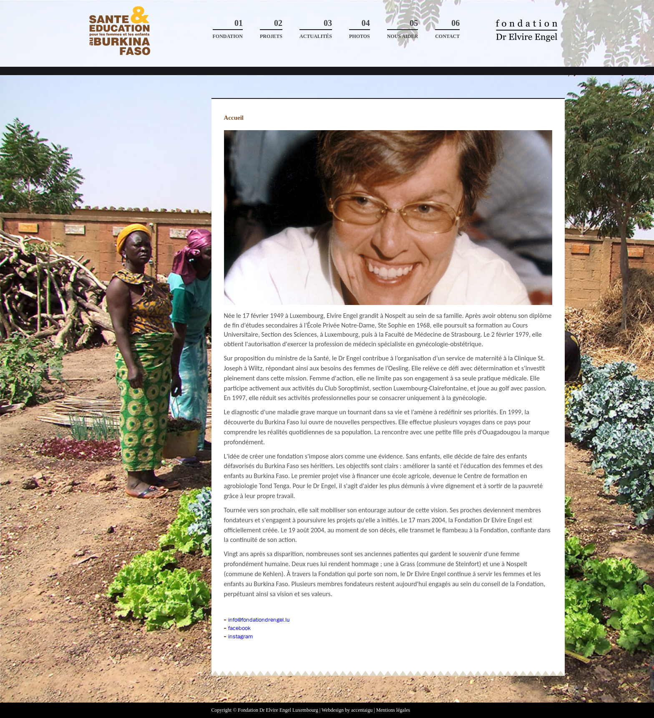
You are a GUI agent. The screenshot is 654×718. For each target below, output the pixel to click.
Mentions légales (393, 710)
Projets (271, 29)
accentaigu (361, 710)
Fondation (228, 29)
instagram (240, 636)
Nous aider (402, 29)
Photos (359, 29)
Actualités (315, 29)
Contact (447, 29)
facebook (239, 628)
